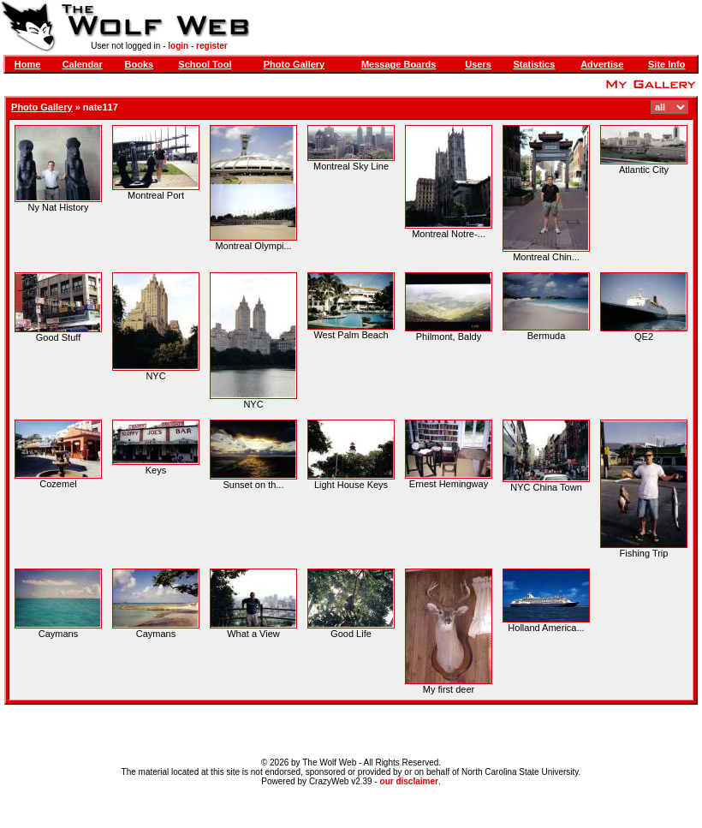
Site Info (666, 64)
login (178, 46)
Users (478, 64)
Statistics (534, 64)
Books (139, 64)
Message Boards (398, 64)
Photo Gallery (294, 64)
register (212, 46)
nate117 (100, 107)
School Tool (204, 64)
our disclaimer (409, 781)
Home (28, 64)
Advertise (601, 64)
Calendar (82, 64)
